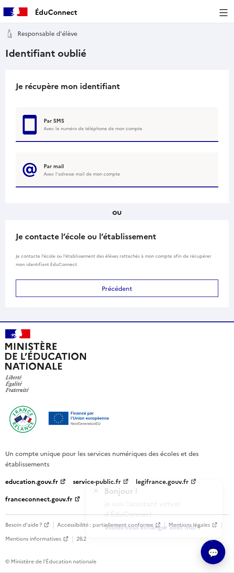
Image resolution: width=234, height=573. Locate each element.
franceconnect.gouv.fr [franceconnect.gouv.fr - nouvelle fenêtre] (38, 498)
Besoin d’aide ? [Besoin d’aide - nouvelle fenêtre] (23, 524)
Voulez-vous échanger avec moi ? (153, 524)
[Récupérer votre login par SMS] (117, 124)
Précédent (117, 288)
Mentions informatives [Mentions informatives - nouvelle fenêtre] (33, 538)
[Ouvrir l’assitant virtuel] (213, 552)
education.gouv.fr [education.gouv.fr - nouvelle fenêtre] (31, 481)
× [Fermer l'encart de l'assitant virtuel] (95, 485)
